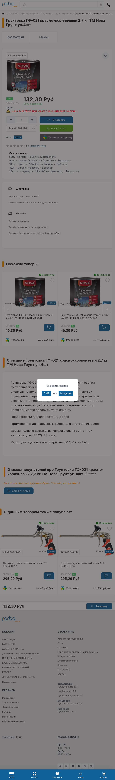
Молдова (65, 393)
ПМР (46, 393)
